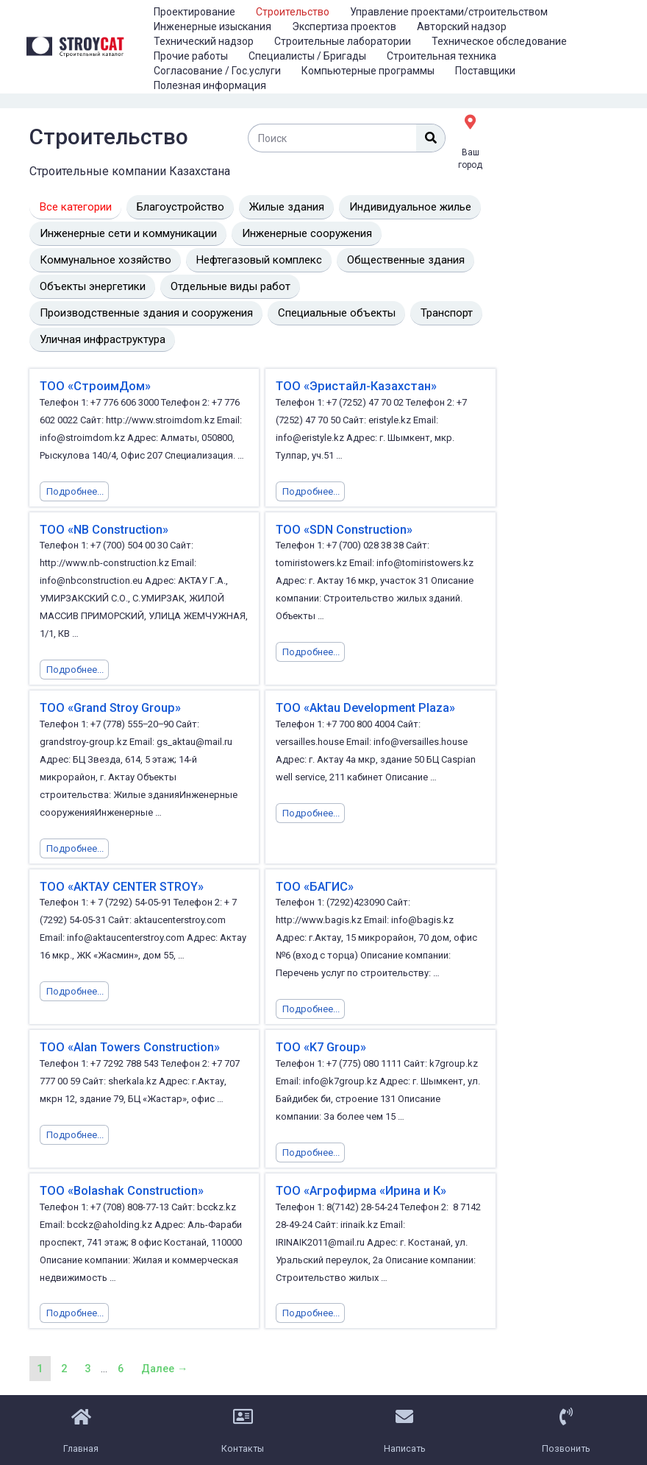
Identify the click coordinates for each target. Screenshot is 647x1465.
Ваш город (470, 157)
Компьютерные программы (368, 71)
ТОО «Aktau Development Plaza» (363, 707)
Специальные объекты (337, 313)
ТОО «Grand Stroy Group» (109, 707)
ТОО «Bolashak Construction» (120, 1189)
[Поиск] (430, 138)
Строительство (292, 12)
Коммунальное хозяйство (105, 259)
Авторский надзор (462, 26)
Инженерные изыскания (212, 26)
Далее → (168, 1366)
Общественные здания (406, 259)
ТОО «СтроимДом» (93, 386)
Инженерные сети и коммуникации (128, 233)
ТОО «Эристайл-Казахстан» (353, 386)
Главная (81, 1445)
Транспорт (447, 313)
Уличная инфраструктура (102, 339)
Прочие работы (191, 56)
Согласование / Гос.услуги (217, 71)
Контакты (243, 1445)
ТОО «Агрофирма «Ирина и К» (358, 1189)
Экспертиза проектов (344, 26)
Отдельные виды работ (230, 286)
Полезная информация (210, 85)
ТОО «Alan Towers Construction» (129, 1046)
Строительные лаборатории (342, 41)
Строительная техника (441, 56)
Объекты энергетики (93, 286)
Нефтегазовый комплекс (259, 259)
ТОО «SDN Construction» (343, 529)
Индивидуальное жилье (410, 206)
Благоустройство (180, 206)
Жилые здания (286, 206)
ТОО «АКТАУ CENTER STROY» (120, 885)
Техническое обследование (499, 41)
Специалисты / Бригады (307, 56)
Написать (405, 1445)
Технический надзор (204, 41)
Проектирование (194, 12)
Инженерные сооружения (307, 233)
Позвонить (566, 1445)
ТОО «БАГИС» (313, 885)
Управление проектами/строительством (449, 12)
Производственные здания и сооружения (146, 313)
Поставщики (485, 71)
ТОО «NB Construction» (103, 529)
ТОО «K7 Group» (320, 1046)
